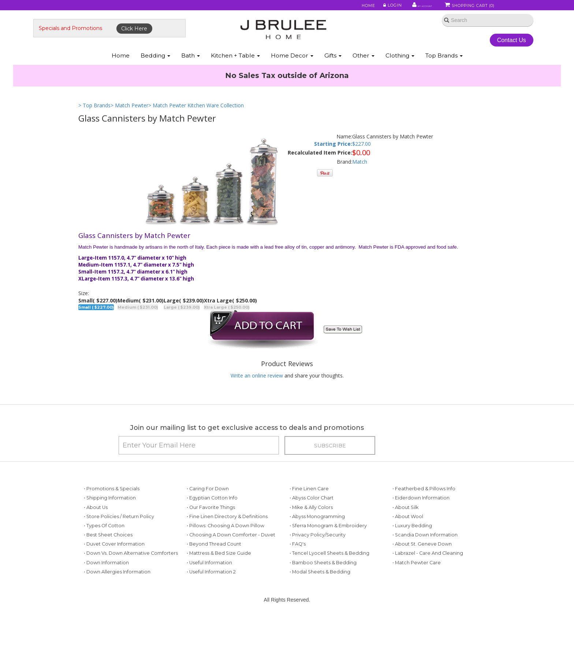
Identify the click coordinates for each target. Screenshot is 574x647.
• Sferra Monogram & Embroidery (328, 554)
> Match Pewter (129, 123)
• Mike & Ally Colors (311, 535)
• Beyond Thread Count (214, 572)
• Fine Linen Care (309, 517)
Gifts (333, 72)
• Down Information (106, 591)
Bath (190, 72)
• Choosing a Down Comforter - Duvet (231, 563)
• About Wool (407, 544)
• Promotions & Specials (111, 517)
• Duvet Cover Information (114, 572)
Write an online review (257, 393)
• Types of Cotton (104, 554)
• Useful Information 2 (211, 600)
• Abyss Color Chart (311, 526)
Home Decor (292, 72)
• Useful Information (209, 591)
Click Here (180, 39)
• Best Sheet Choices (108, 563)
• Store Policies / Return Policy (119, 544)
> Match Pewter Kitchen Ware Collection (196, 123)
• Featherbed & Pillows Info (423, 517)
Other (363, 72)
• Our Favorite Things (211, 535)
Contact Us (473, 51)
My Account (408, 7)
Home (350, 7)
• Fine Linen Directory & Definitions (227, 544)
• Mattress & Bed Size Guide (219, 581)
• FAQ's (298, 572)
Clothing (399, 72)
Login (373, 7)
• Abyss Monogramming (317, 544)
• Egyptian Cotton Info (212, 526)
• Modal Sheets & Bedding (320, 600)
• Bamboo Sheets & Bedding (323, 591)
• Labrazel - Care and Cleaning (427, 581)
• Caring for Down (208, 517)
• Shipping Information (110, 526)
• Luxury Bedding (412, 554)
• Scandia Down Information (425, 563)
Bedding (155, 72)
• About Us (96, 535)
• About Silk (405, 535)
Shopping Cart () (470, 7)
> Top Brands (94, 123)
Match (359, 179)
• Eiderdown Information (421, 526)
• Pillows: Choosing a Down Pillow (225, 554)
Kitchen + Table (235, 72)
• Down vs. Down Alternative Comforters (131, 581)
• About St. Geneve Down (422, 572)
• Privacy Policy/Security (318, 563)
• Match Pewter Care (416, 591)
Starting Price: (333, 162)
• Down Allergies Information (117, 600)
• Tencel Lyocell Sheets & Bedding (329, 581)
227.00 (363, 162)
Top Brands (444, 72)
